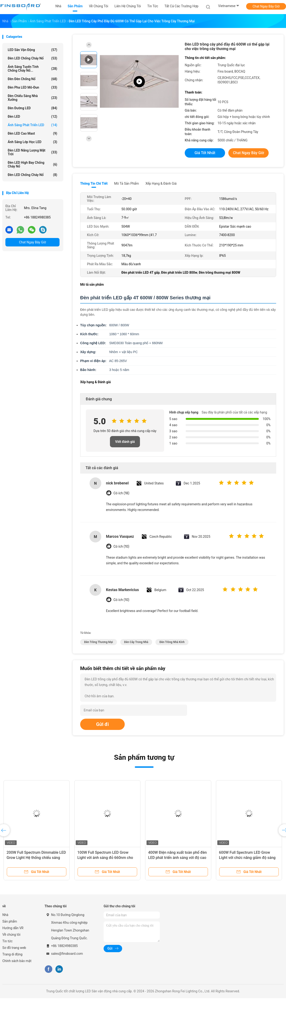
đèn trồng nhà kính (171, 642)
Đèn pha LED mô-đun (32, 87)
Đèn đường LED (32, 108)
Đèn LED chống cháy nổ (32, 58)
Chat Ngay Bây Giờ (265, 6)
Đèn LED (32, 116)
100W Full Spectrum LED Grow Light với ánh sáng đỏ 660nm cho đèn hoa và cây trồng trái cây (105, 857)
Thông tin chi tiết (94, 183)
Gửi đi (102, 724)
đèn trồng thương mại (98, 642)
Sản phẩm (9, 921)
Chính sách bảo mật (16, 961)
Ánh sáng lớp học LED (32, 142)
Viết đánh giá (125, 442)
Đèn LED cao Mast (32, 133)
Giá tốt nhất (205, 153)
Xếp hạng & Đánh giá (161, 183)
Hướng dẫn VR (12, 928)
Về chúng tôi (11, 934)
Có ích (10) (121, 547)
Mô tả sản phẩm (126, 183)
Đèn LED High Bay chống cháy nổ (32, 164)
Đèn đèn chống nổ (32, 79)
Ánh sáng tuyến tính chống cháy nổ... (32, 68)
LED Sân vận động (32, 49)
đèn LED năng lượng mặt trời (32, 152)
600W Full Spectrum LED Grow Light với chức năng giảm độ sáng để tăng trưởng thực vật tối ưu (247, 857)
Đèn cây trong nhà (136, 642)
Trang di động (12, 954)
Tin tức (7, 941)
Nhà (5, 915)
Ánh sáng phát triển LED (32, 125)
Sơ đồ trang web (14, 948)
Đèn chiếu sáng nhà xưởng (32, 97)
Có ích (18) (121, 493)
